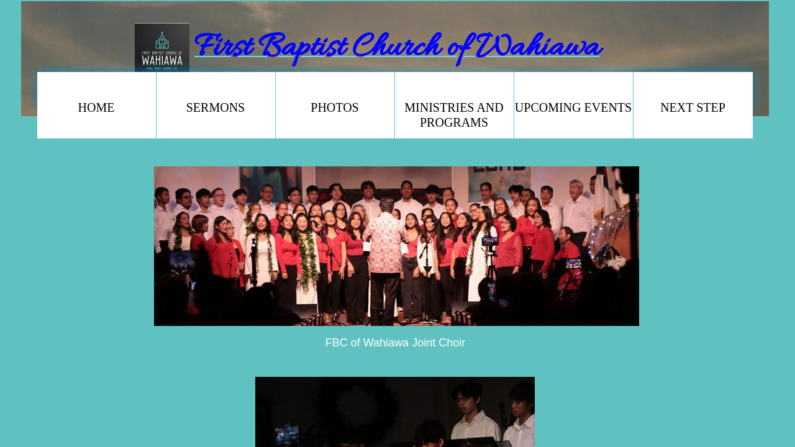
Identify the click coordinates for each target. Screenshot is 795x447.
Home (96, 107)
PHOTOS (334, 107)
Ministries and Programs (453, 115)
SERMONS (215, 107)
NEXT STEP (692, 107)
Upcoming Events (573, 107)
